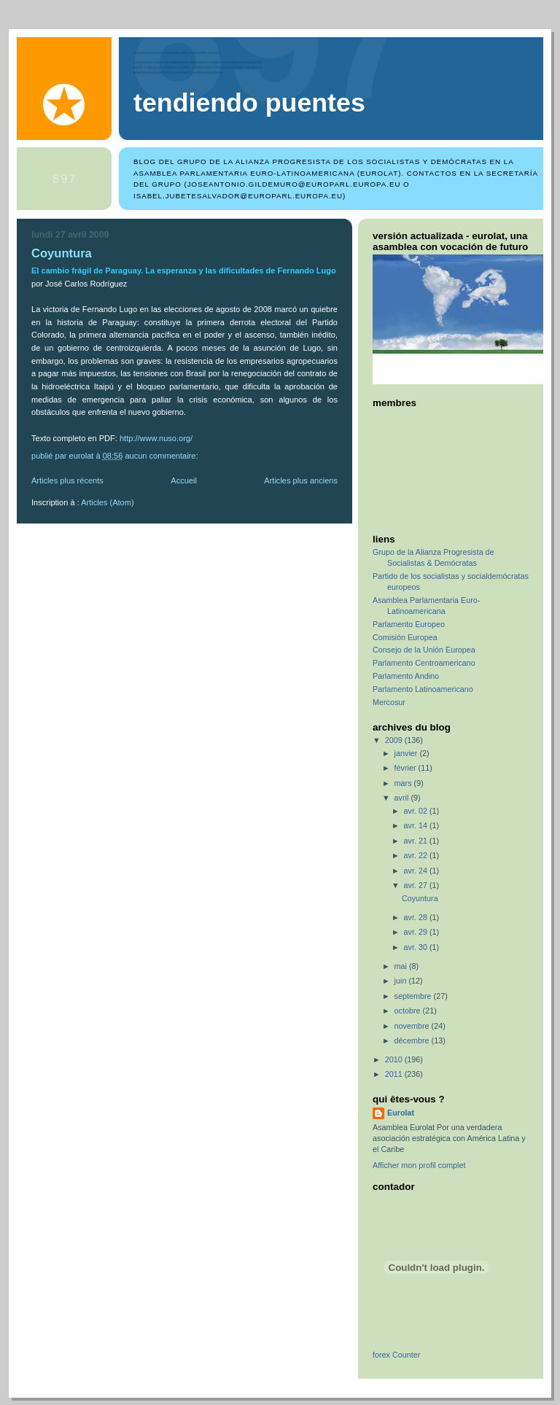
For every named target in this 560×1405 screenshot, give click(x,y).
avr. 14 (416, 825)
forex (381, 1354)
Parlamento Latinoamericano (423, 689)
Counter (406, 1354)
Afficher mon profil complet (419, 1165)
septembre (414, 996)
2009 (395, 740)
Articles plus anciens (301, 480)
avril (402, 797)
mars (404, 783)
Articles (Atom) (107, 502)
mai (401, 966)
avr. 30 (416, 947)
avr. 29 (416, 931)
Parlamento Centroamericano (424, 662)
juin (401, 980)
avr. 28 (416, 917)
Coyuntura (61, 253)
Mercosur (389, 702)
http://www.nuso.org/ (156, 438)
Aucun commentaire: (162, 455)
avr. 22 (416, 855)
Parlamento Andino (406, 676)
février (406, 767)
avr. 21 (416, 840)
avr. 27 (416, 885)
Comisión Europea (405, 637)
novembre (413, 1025)
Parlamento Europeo (409, 624)
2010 (395, 1059)
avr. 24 (416, 870)
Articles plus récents (67, 480)
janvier (407, 753)
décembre (413, 1040)
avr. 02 (416, 810)
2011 (395, 1074)
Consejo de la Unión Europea (424, 649)
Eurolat (400, 1112)
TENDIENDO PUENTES (249, 102)
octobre (408, 1010)
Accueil (184, 480)
